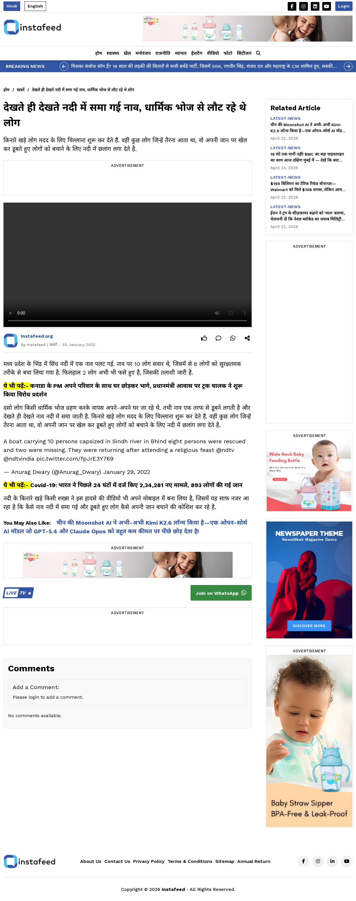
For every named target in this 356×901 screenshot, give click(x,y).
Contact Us (117, 861)
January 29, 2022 (126, 471)
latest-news (285, 118)
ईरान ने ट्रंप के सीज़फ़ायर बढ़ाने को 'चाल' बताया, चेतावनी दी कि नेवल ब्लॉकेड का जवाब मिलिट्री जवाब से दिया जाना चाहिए (307, 216)
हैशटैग (196, 53)
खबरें (21, 89)
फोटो (227, 53)
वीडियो (213, 53)
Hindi (12, 6)
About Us (90, 861)
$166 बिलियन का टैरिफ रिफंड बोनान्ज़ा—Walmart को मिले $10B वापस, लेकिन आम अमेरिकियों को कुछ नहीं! (306, 187)
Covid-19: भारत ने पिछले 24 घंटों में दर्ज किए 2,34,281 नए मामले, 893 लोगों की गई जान (136, 485)
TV (17, 593)
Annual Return (253, 861)
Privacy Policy (149, 861)
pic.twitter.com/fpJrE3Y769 (75, 458)
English (35, 6)
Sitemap (224, 861)
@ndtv (225, 449)
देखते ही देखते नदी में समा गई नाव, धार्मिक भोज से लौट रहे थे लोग (83, 89)
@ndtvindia (18, 458)
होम (98, 53)
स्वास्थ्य (113, 53)
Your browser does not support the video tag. (127, 265)
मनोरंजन (143, 53)
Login (344, 6)
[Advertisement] (127, 182)
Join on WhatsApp (221, 592)
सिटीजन (244, 53)
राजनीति (162, 53)
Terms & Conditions (189, 861)
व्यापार (181, 53)
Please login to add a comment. (48, 697)
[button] (258, 53)
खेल (127, 53)
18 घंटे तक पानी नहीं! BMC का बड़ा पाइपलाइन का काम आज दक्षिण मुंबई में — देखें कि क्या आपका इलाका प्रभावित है (307, 157)
